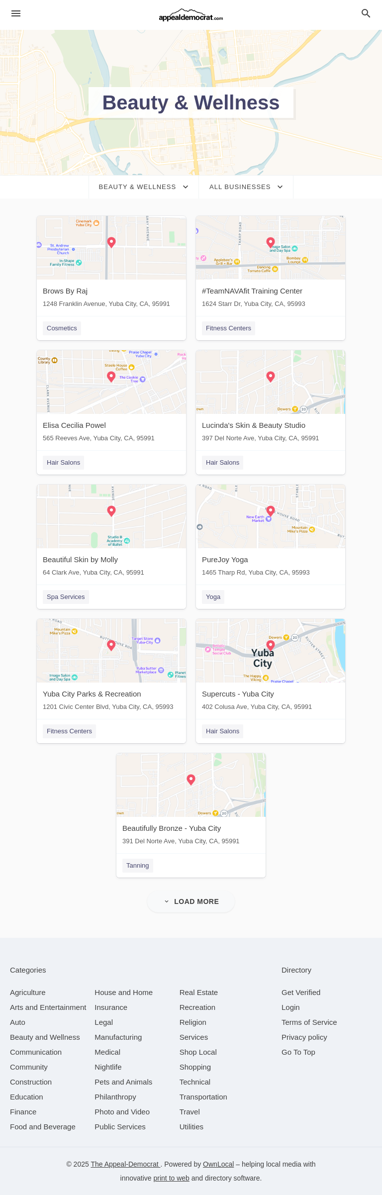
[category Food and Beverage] (43, 1126)
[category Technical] (195, 1082)
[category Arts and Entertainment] (48, 1007)
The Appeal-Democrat (125, 1164)
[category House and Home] (124, 992)
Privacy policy (304, 1037)
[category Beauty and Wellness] (45, 1037)
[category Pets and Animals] (123, 1082)
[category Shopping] (195, 1067)
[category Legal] (104, 1022)
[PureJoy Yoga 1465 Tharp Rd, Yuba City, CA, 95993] (270, 533)
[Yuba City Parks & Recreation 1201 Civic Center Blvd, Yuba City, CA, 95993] (111, 667)
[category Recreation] (198, 1007)
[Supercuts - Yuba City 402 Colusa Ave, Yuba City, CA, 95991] (270, 667)
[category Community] (29, 1067)
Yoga (213, 596)
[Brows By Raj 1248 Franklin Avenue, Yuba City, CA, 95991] (111, 264)
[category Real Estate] (199, 992)
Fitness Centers (228, 328)
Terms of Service (309, 1022)
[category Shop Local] (198, 1052)
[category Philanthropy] (115, 1097)
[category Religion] (193, 1022)
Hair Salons (63, 462)
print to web (172, 1178)
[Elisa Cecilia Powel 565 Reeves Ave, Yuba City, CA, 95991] (111, 398)
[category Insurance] (111, 1007)
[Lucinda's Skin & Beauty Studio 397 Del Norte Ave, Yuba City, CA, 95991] (270, 398)
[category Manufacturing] (118, 1037)
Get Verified (301, 992)
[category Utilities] (191, 1126)
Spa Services (66, 596)
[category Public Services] (120, 1126)
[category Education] (26, 1097)
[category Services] (194, 1037)
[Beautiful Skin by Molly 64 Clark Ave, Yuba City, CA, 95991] (111, 533)
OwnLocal (218, 1164)
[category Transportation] (203, 1097)
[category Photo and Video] (122, 1111)
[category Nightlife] (108, 1067)
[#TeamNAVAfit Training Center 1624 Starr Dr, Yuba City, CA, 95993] (270, 264)
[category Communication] (36, 1052)
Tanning (137, 865)
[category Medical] (107, 1052)
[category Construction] (31, 1082)
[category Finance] (23, 1111)
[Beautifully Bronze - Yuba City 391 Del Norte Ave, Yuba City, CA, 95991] (191, 801)
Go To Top (298, 1052)
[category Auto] (17, 1022)
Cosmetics (62, 328)
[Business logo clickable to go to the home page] (191, 14)
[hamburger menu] (16, 13)
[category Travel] (190, 1111)
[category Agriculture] (28, 992)
